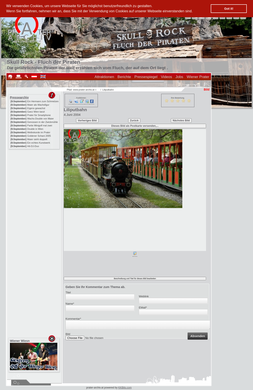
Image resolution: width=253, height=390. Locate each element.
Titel (68, 292)
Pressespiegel (146, 77)
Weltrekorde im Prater (38, 132)
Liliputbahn (108, 89)
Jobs (179, 77)
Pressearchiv (19, 97)
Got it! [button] (228, 8)
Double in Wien (35, 129)
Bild (68, 335)
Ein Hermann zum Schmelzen (43, 101)
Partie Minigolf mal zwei (39, 125)
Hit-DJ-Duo (33, 146)
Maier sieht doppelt (37, 139)
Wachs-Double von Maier (40, 118)
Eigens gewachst (36, 108)
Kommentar (73, 318)
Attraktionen (104, 77)
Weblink (144, 296)
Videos (166, 77)
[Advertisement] (34, 177)
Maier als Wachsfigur (38, 104)
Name (70, 303)
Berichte (124, 77)
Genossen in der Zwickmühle (42, 122)
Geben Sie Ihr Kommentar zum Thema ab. (95, 287)
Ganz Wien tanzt (36, 111)
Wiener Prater (198, 77)
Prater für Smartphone (39, 115)
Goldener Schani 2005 (39, 136)
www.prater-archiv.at (83, 89)
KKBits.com (125, 387)
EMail (143, 307)
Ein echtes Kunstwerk (38, 142)
